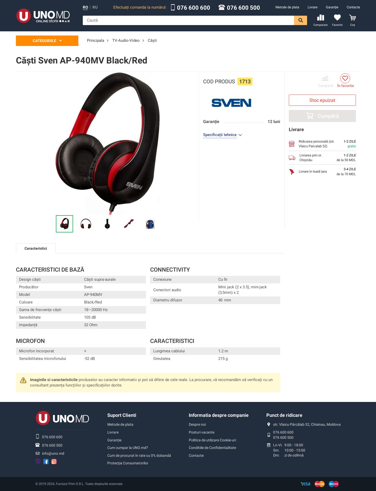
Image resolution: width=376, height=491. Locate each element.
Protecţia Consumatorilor (127, 463)
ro (85, 7)
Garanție (332, 7)
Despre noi (197, 424)
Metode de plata (287, 7)
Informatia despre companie (219, 415)
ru (95, 7)
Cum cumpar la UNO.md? (127, 448)
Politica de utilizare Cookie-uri (212, 440)
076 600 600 (193, 8)
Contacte (353, 7)
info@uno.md (53, 453)
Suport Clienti (121, 415)
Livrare (313, 7)
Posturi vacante (201, 432)
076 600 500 (243, 8)
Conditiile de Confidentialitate (212, 448)
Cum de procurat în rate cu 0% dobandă (139, 455)
